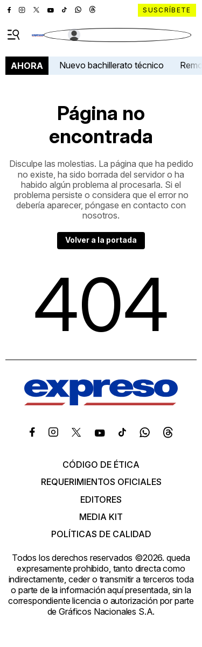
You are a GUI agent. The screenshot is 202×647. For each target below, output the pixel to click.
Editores (101, 499)
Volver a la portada (101, 239)
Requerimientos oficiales (101, 482)
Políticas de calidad (101, 534)
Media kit (101, 517)
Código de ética (101, 464)
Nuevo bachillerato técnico (111, 65)
